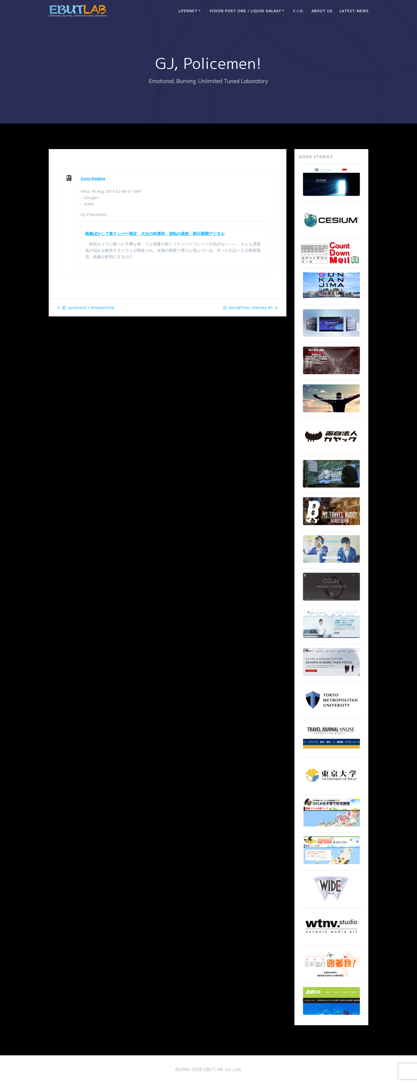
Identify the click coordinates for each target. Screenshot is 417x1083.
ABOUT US (321, 10)
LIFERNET (188, 10)
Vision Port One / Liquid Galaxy (245, 10)
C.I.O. (298, 10)
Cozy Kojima (93, 178)
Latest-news (354, 10)
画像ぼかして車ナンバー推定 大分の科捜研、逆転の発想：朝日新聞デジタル (155, 233)
